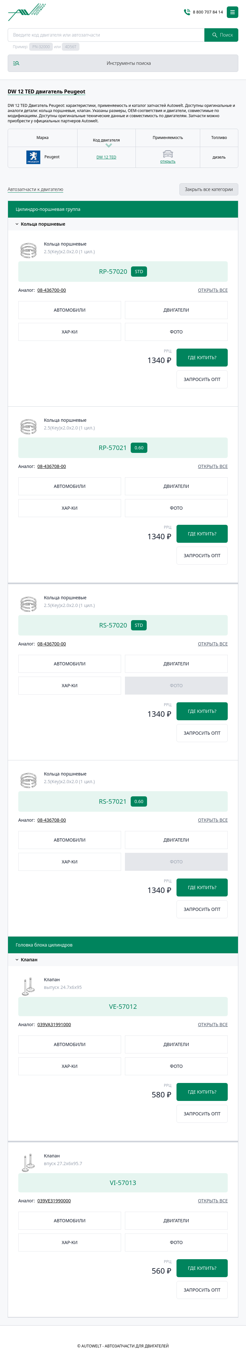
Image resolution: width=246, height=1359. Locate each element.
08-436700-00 (51, 290)
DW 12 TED (106, 157)
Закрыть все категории (209, 189)
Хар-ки (70, 332)
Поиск (222, 35)
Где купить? (202, 357)
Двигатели (176, 310)
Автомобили (70, 310)
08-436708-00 (51, 466)
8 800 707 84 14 (203, 12)
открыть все (213, 290)
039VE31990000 (54, 1201)
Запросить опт (202, 379)
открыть (167, 161)
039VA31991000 (54, 1024)
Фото (176, 332)
